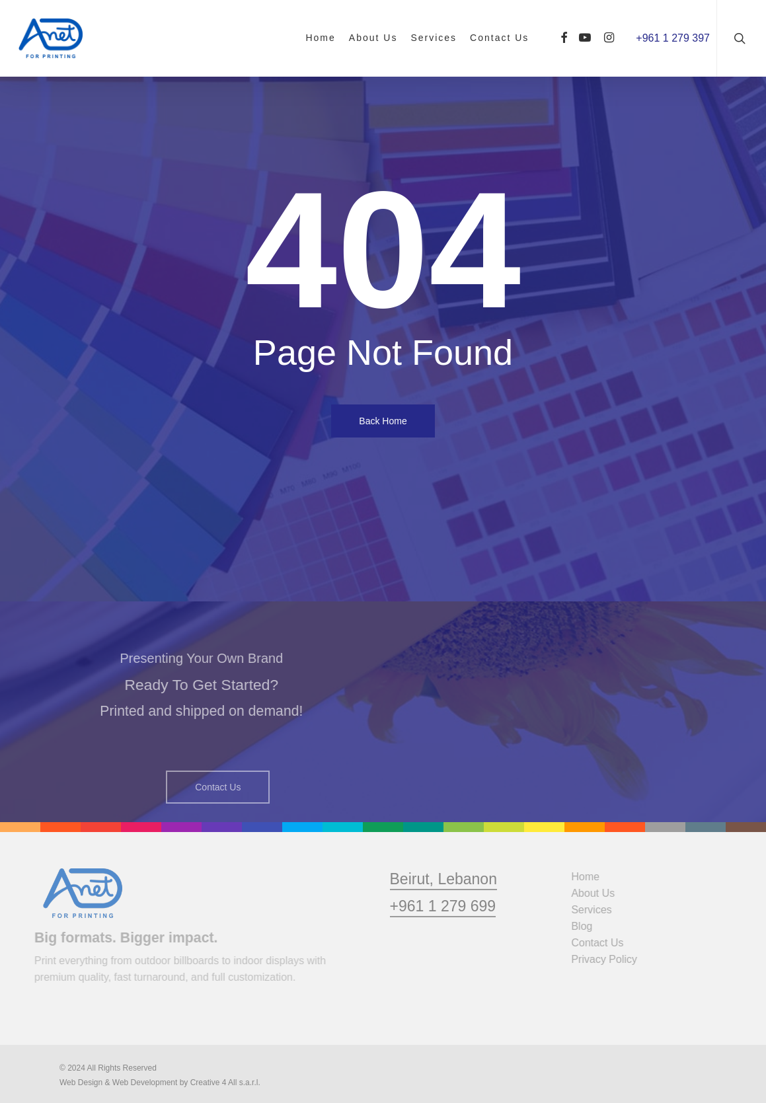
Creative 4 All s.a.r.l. (225, 1082)
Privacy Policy (608, 959)
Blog (585, 926)
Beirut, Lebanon (443, 902)
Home (589, 876)
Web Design (80, 1082)
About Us (597, 893)
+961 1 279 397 (673, 38)
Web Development (145, 1082)
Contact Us (601, 942)
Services (595, 909)
